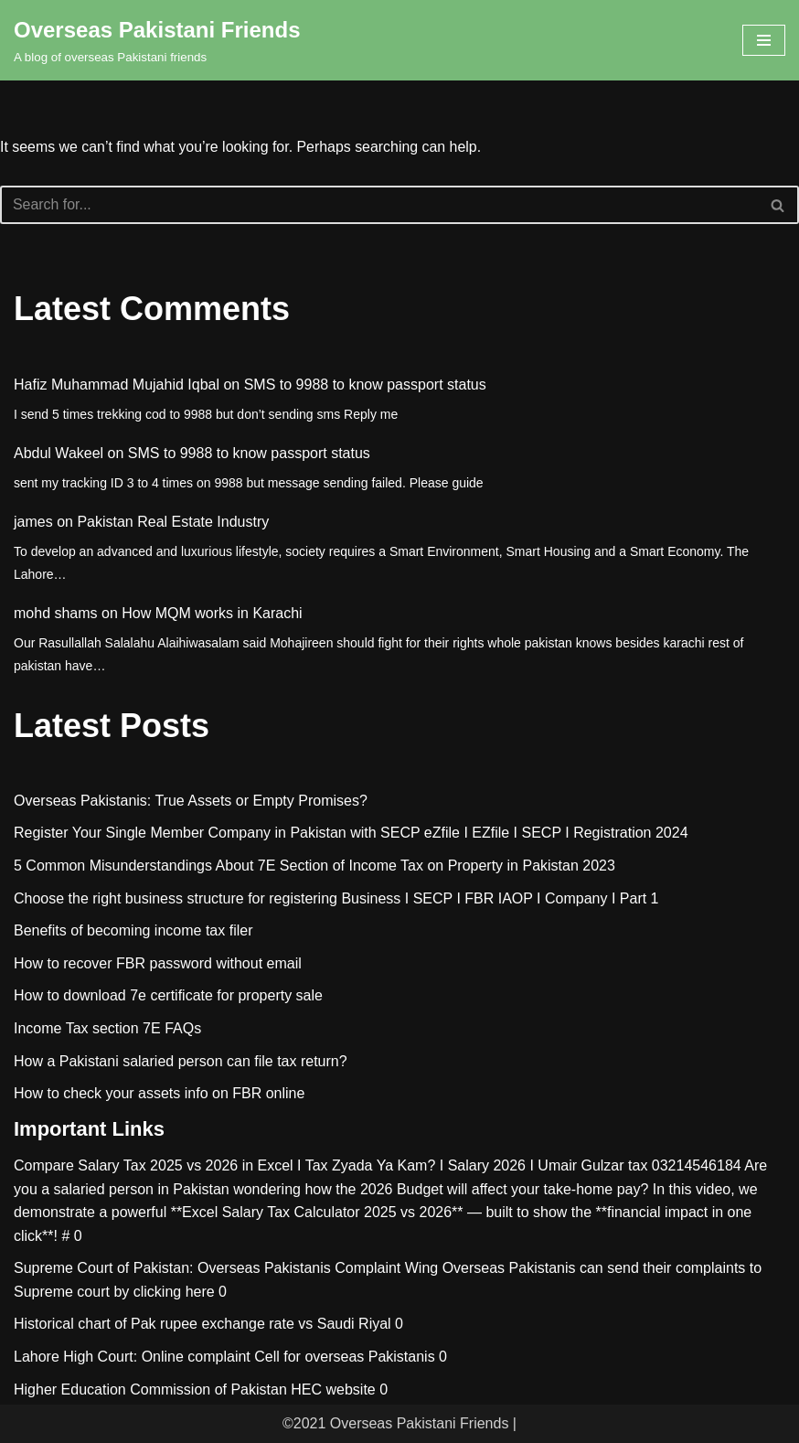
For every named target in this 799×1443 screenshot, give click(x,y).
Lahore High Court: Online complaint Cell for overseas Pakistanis (224, 1356)
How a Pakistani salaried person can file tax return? (180, 1061)
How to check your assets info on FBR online (159, 1093)
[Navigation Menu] (763, 40)
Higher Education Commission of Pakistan (150, 1389)
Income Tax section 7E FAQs (107, 1028)
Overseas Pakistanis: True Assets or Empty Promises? (191, 800)
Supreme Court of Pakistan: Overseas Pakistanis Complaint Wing (226, 1268)
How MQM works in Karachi (212, 613)
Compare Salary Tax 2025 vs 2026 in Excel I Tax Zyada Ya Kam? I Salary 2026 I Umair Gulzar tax (330, 1165)
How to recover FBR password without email (158, 963)
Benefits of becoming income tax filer (133, 930)
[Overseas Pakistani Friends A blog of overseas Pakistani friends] (157, 40)
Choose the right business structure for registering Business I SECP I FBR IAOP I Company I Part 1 (336, 898)
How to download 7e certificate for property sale (168, 996)
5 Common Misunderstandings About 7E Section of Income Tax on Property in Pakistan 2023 (314, 865)
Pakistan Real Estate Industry (173, 521)
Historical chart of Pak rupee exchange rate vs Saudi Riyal (202, 1324)
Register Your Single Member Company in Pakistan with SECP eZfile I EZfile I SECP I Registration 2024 (351, 833)
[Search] (379, 205)
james (33, 521)
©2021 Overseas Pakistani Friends (395, 1423)
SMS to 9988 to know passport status (365, 384)
